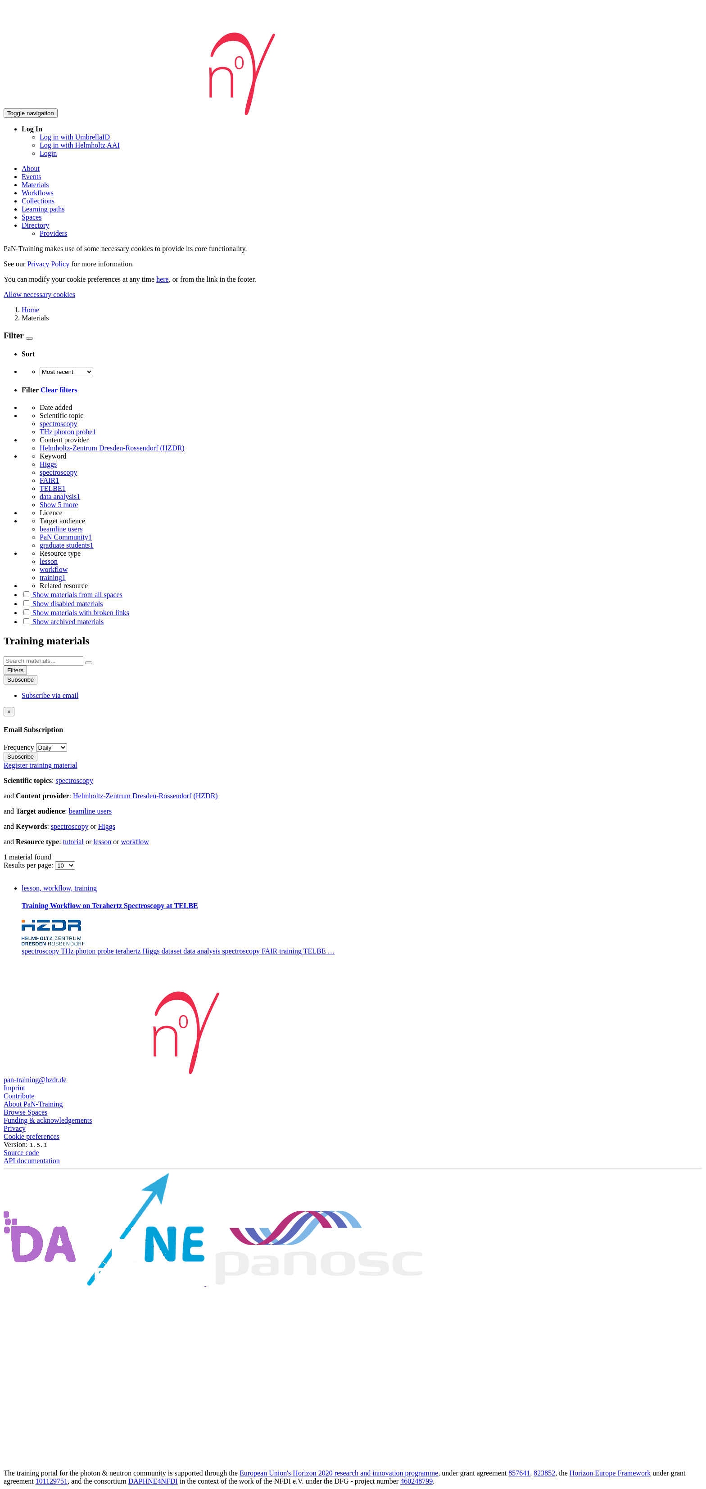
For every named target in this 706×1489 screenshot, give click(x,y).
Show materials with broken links (75, 612)
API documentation (32, 1161)
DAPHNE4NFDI (153, 1481)
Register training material (40, 765)
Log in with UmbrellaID (75, 137)
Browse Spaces (25, 1112)
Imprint (14, 1088)
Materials (35, 185)
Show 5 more (59, 504)
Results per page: (29, 865)
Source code (21, 1152)
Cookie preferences (31, 1136)
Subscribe (20, 679)
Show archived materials (63, 621)
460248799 (416, 1481)
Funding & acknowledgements (48, 1120)
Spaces (31, 217)
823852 (544, 1473)
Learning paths (43, 209)
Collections (38, 201)
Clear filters (59, 390)
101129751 (52, 1481)
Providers (53, 233)
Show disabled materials (62, 603)
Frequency (19, 747)
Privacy (15, 1128)
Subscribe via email (50, 695)
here (162, 279)
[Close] (9, 711)
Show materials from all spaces (72, 594)
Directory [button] (35, 225)
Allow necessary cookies (39, 294)
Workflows (38, 193)
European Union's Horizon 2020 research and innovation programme (339, 1473)
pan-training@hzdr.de (35, 1080)
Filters (15, 670)
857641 (519, 1473)
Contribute (19, 1096)
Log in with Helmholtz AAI (80, 145)
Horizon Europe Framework (610, 1473)
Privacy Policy (48, 264)
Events (31, 176)
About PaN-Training (33, 1104)
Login (48, 153)
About (31, 168)
